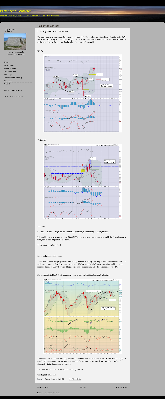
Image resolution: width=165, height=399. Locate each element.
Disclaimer (8, 81)
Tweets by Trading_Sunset (13, 96)
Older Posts (122, 387)
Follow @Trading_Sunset (13, 90)
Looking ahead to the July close (52, 31)
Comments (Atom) (53, 393)
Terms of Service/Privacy (13, 78)
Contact (7, 84)
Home (83, 387)
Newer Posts (43, 387)
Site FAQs (7, 75)
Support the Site (10, 71)
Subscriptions (9, 65)
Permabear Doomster (15, 11)
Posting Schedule (10, 68)
